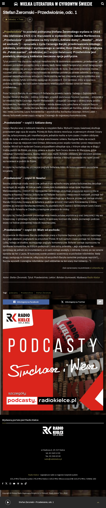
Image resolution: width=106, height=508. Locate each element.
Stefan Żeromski (43, 293)
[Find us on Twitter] (6, 483)
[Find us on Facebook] (2, 483)
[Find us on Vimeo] (18, 483)
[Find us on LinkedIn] (22, 483)
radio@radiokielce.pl (53, 459)
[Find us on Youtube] (14, 483)
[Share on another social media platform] (100, 302)
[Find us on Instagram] (10, 483)
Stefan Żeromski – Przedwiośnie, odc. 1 (36, 502)
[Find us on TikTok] (26, 483)
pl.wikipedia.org (96, 268)
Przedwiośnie (12, 31)
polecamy (13, 293)
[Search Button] (102, 3)
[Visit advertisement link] (53, 360)
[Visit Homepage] (53, 3)
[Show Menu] (3, 3)
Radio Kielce (93, 277)
